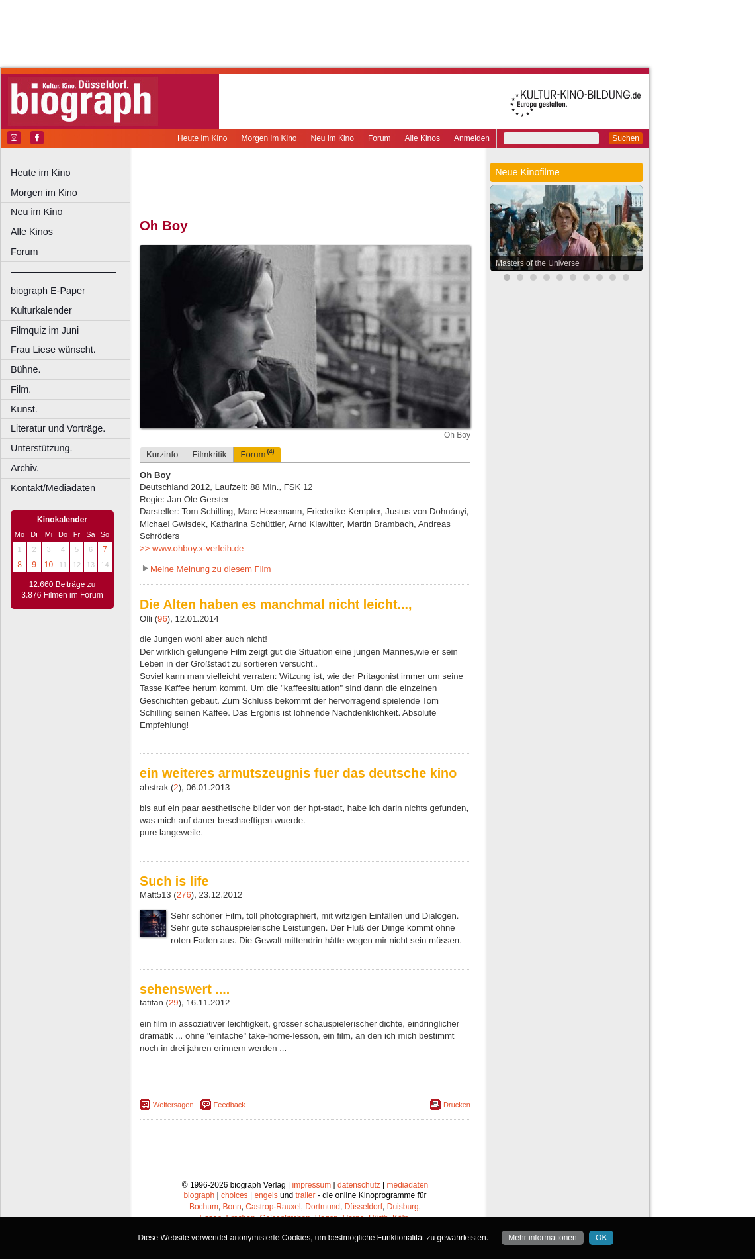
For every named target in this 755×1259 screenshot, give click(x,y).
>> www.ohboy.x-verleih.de (192, 548)
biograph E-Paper (48, 290)
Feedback (229, 1105)
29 (174, 1002)
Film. (21, 389)
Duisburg (403, 1206)
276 (184, 895)
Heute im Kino (202, 138)
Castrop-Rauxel (272, 1206)
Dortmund (322, 1206)
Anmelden (472, 138)
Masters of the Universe (538, 263)
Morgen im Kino (268, 138)
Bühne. (26, 369)
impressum (312, 1184)
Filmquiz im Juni (45, 330)
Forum (379, 138)
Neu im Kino (332, 138)
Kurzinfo (162, 454)
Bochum (203, 1206)
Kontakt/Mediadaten (53, 488)
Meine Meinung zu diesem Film (210, 569)
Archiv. (25, 468)
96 (162, 619)
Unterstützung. (42, 448)
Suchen (625, 138)
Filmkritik (209, 454)
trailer (305, 1195)
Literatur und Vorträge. (58, 428)
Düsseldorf (363, 1206)
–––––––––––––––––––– (63, 271)
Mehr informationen (542, 1237)
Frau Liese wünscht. (53, 349)
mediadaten (408, 1184)
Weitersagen (173, 1105)
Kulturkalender (41, 310)
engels (265, 1195)
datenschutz (358, 1184)
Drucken (456, 1105)
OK (601, 1237)
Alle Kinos (422, 138)
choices (234, 1195)
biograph (198, 1195)
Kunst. (24, 409)
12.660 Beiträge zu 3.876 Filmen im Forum (62, 590)
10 (48, 564)
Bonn (232, 1206)
